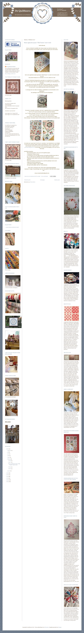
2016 (7, 473)
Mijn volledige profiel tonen (10, 73)
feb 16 (10, 466)
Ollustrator (47, 627)
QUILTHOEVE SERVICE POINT (12, 227)
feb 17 (10, 462)
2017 (7, 448)
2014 (7, 476)
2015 (7, 474)
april (8, 455)
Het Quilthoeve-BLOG (10, 66)
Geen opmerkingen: (44, 176)
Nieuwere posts (27, 179)
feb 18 (10, 460)
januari (8, 470)
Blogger (59, 627)
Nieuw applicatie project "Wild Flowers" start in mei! (37, 43)
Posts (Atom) (32, 182)
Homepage (42, 179)
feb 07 (10, 468)
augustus (9, 450)
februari (9, 459)
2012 (7, 479)
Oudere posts (57, 179)
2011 (7, 481)
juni (8, 453)
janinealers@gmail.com (30, 147)
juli (8, 452)
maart (8, 457)
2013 (7, 478)
